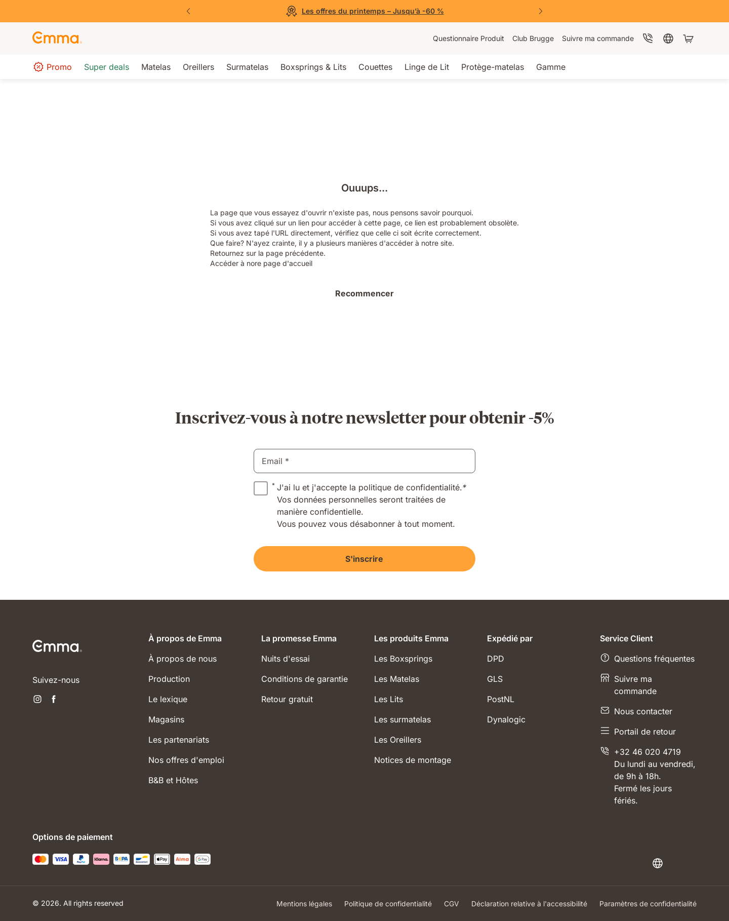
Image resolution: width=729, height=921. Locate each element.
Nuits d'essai (285, 659)
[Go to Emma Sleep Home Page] (57, 38)
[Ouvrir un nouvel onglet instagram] (37, 700)
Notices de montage (412, 760)
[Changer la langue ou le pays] (674, 863)
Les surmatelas (402, 719)
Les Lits (388, 699)
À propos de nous (182, 659)
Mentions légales (304, 903)
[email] (364, 461)
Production (169, 679)
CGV (451, 903)
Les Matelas (396, 679)
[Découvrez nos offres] (364, 11)
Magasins (166, 719)
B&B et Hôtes (173, 780)
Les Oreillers (397, 740)
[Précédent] (188, 11)
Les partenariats (178, 740)
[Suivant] (541, 11)
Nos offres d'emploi (186, 760)
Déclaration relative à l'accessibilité (529, 903)
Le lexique (167, 699)
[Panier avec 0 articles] (689, 38)
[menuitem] (468, 38)
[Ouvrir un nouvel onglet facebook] (54, 700)
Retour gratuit (287, 699)
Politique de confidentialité (388, 903)
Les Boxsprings (403, 659)
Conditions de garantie (304, 679)
